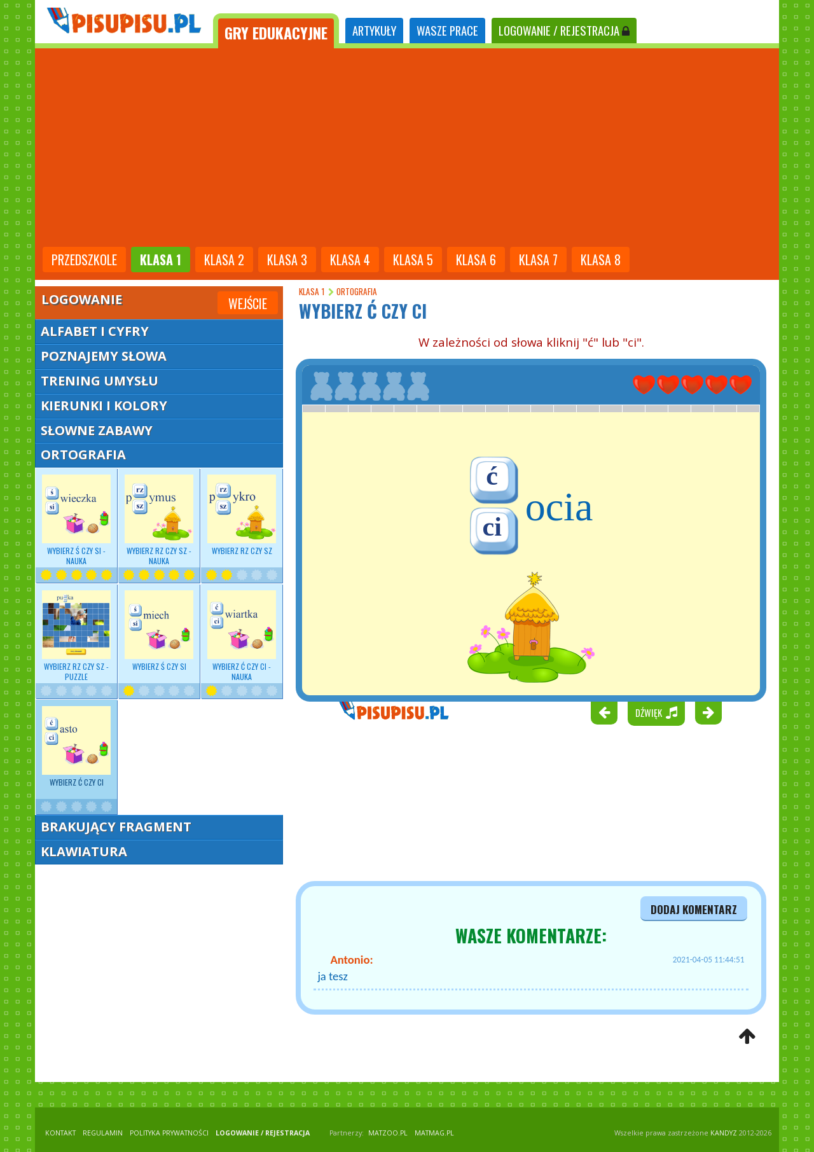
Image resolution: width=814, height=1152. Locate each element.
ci (492, 526)
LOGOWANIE (564, 30)
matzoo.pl (388, 1132)
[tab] (276, 30)
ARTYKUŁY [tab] (374, 30)
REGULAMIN (103, 1132)
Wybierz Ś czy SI (159, 631)
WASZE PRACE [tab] (447, 30)
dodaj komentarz (694, 909)
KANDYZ (723, 1132)
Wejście (247, 303)
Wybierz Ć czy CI (76, 747)
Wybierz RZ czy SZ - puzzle (76, 636)
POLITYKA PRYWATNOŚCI (169, 1132)
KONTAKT (60, 1132)
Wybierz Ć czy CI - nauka (241, 636)
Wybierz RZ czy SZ (241, 515)
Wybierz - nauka (76, 520)
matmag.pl (434, 1132)
